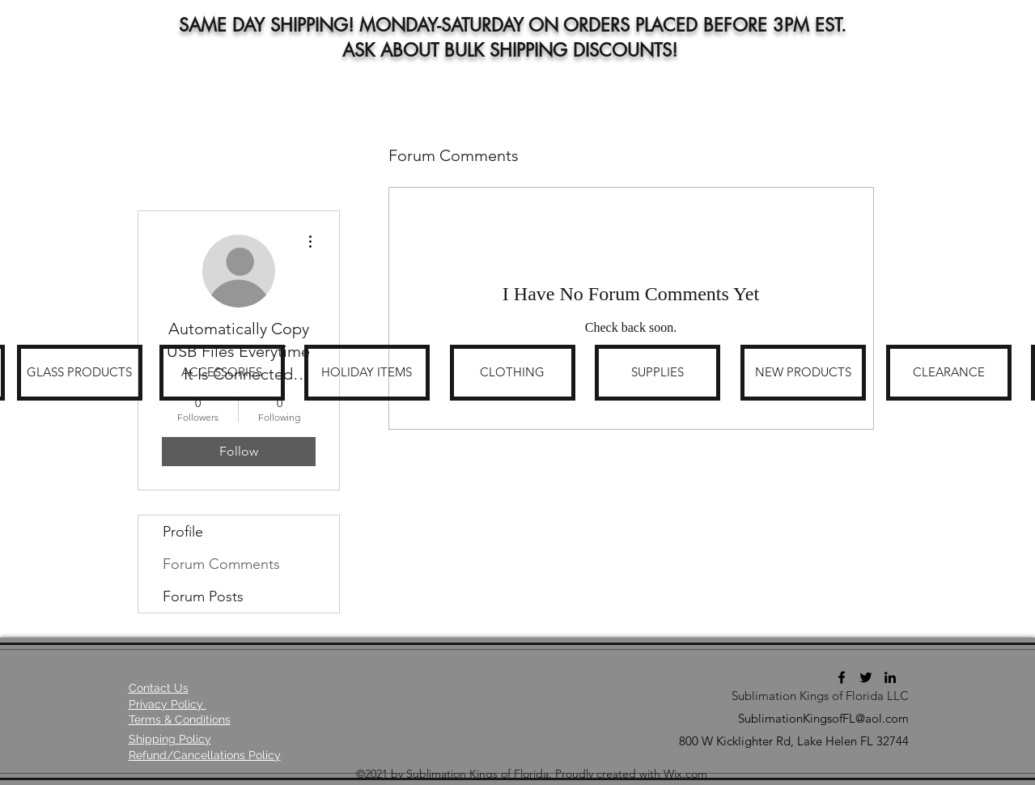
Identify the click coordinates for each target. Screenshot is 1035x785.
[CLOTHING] (512, 373)
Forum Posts (203, 596)
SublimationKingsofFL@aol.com (823, 718)
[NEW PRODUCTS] (803, 373)
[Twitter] (866, 677)
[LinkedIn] (890, 677)
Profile (183, 532)
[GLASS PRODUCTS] (79, 373)
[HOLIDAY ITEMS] (367, 373)
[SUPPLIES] (657, 373)
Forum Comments (221, 564)
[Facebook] (842, 677)
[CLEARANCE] (949, 373)
